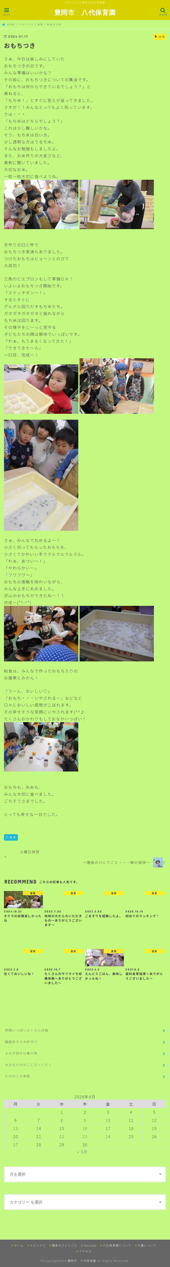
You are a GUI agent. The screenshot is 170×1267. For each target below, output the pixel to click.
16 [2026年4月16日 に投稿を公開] (85, 1128)
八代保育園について (117, 1245)
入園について (147, 1245)
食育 (12, 837)
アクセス (85, 1251)
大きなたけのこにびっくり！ (28, 1064)
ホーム (19, 1245)
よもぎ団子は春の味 (21, 1053)
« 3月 (82, 1152)
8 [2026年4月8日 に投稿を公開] (62, 1120)
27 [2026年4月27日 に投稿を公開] (15, 1145)
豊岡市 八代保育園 (85, 12)
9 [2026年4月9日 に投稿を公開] (85, 1120)
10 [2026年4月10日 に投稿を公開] (108, 1120)
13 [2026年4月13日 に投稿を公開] (15, 1128)
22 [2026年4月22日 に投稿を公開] (61, 1136)
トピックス (38, 1245)
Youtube (90, 1245)
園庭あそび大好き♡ (21, 1041)
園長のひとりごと (64, 1245)
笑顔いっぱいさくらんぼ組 (26, 1030)
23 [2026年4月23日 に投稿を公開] (85, 1136)
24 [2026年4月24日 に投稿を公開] (108, 1136)
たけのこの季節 (17, 1076)
